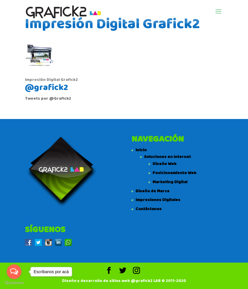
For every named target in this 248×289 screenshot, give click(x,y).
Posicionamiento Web (174, 173)
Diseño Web (165, 164)
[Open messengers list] (14, 271)
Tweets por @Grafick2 (48, 98)
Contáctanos (149, 209)
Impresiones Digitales (158, 200)
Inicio (141, 150)
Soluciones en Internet (167, 157)
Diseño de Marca (152, 191)
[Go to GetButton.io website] (14, 283)
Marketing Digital (170, 182)
